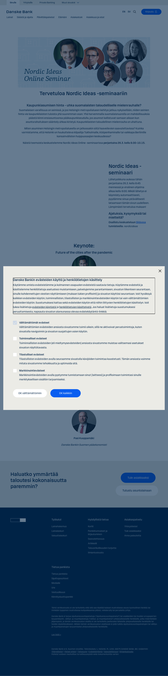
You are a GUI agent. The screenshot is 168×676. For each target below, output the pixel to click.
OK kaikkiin (65, 393)
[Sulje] (159, 270)
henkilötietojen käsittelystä (75, 307)
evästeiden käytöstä (44, 307)
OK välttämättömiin (30, 393)
